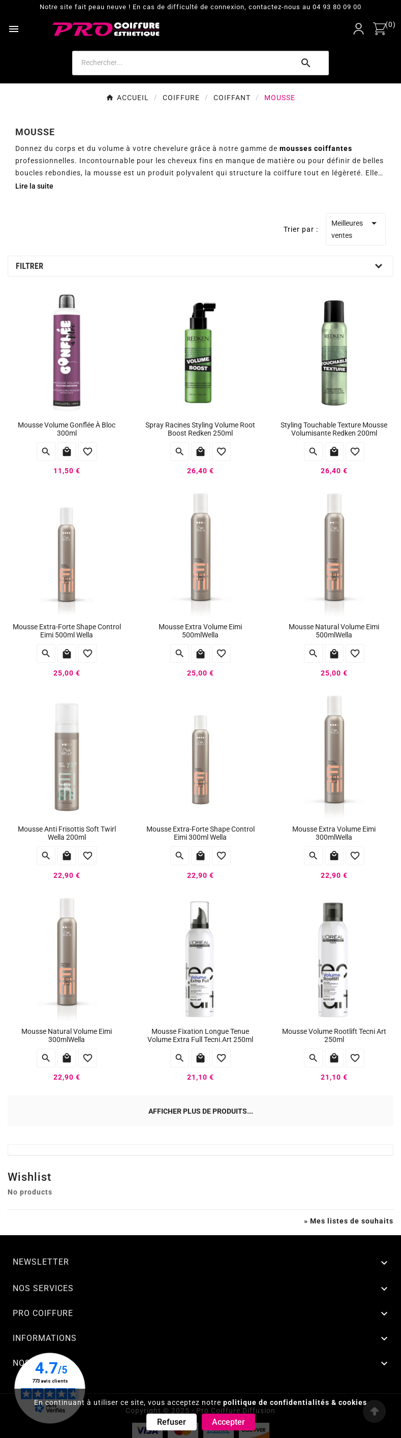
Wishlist (29, 1177)
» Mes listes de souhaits (348, 1221)
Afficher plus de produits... (200, 1111)
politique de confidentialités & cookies (295, 1402)
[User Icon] (358, 28)
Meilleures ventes (355, 228)
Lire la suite (34, 186)
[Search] (182, 62)
